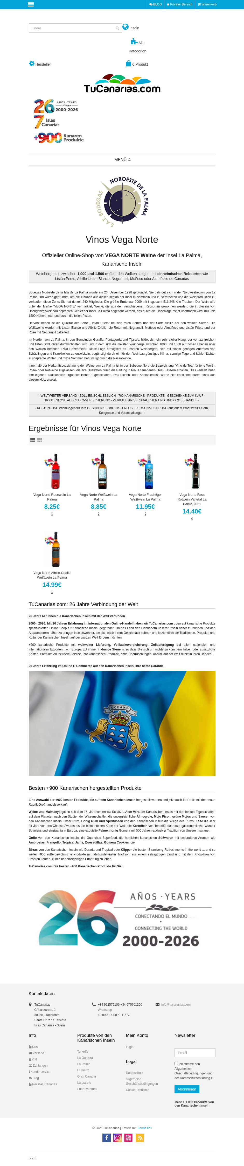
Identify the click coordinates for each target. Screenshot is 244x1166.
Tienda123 (144, 1128)
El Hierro (83, 1070)
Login (130, 1047)
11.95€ (145, 506)
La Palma (83, 1064)
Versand (36, 1053)
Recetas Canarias (43, 1084)
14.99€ (52, 584)
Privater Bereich (179, 4)
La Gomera (85, 1058)
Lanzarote (84, 1083)
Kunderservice (40, 1072)
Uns (33, 1047)
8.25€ (52, 506)
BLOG (155, 4)
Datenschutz (134, 1073)
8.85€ (98, 506)
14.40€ (192, 511)
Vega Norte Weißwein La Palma (98, 497)
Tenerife (82, 1051)
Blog (34, 1078)
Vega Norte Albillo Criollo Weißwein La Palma (52, 575)
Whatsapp (105, 1010)
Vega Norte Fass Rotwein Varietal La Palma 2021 (192, 499)
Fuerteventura (87, 1089)
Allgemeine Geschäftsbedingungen (142, 1081)
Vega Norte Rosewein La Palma (52, 497)
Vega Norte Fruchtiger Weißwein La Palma (145, 497)
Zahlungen (38, 1065)
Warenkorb (207, 4)
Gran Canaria (86, 1076)
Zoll (33, 1059)
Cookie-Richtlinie (137, 1090)
